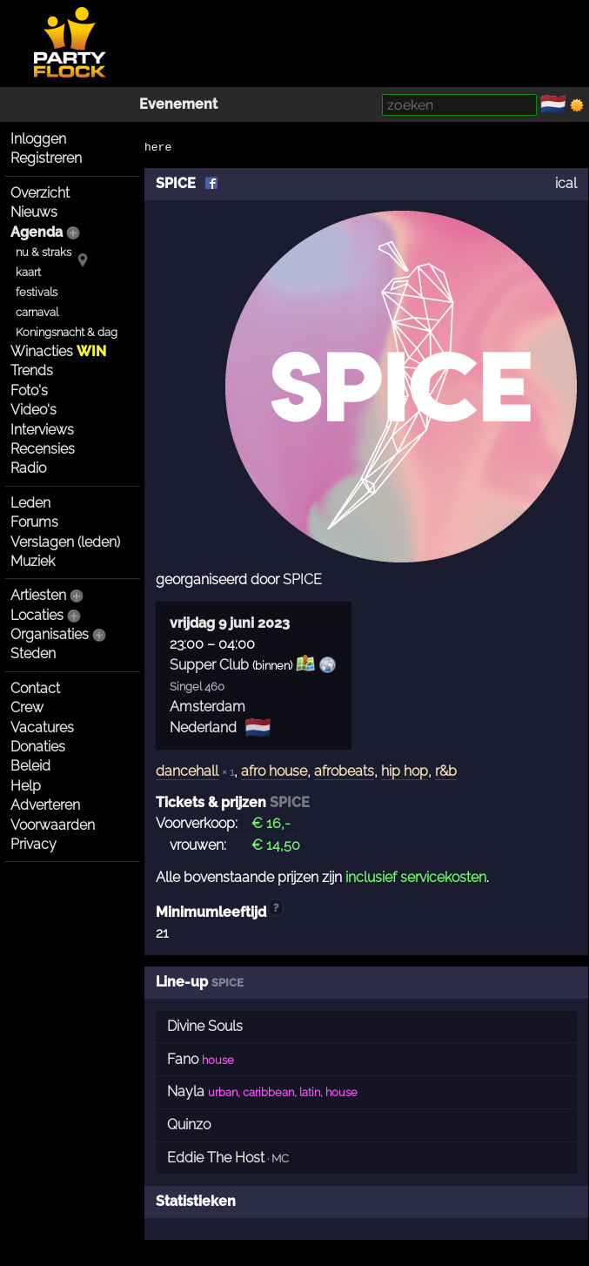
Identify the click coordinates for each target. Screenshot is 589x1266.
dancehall (187, 771)
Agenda (36, 232)
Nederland (203, 727)
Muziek (32, 561)
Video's (33, 409)
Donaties (37, 746)
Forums (34, 522)
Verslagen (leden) (65, 542)
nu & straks (43, 252)
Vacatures (42, 727)
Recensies (42, 449)
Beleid (30, 766)
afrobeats (344, 771)
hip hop (404, 771)
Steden (33, 653)
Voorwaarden (52, 825)
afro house (274, 771)
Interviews (42, 429)
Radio (28, 468)
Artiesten (38, 595)
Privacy (33, 844)
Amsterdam (207, 706)
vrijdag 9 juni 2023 (230, 623)
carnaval (37, 312)
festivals (36, 292)
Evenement (178, 104)
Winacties (58, 351)
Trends (31, 370)
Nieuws (33, 212)
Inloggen (38, 139)
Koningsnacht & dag (66, 332)
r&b (446, 771)
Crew (27, 707)
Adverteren (45, 805)
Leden (30, 503)
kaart (28, 272)
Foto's (29, 390)
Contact (35, 688)
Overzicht (40, 193)
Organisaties (49, 634)
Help (25, 786)
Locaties (37, 615)
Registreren (46, 158)
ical (566, 183)
